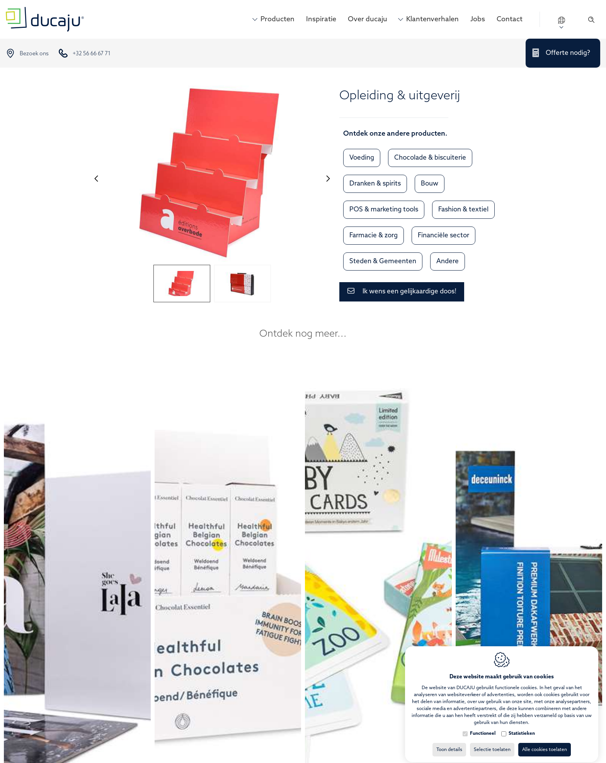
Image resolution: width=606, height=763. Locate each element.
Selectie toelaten (492, 743)
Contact (510, 19)
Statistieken (522, 726)
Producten (277, 19)
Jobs (477, 19)
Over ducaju (367, 19)
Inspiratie (321, 19)
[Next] (328, 178)
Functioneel (482, 726)
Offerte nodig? (568, 53)
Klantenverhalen (432, 19)
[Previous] (96, 178)
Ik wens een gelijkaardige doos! (409, 292)
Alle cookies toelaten (544, 743)
